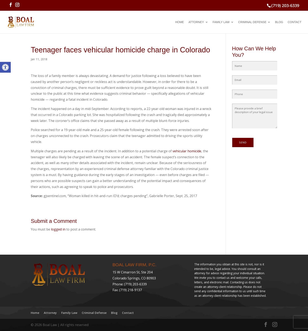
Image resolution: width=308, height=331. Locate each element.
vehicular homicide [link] (187, 151)
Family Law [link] (221, 22)
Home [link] (179, 22)
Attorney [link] (196, 22)
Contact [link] (294, 22)
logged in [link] (58, 229)
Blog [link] (279, 22)
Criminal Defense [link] (252, 22)
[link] (5, 67)
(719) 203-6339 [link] (285, 5)
